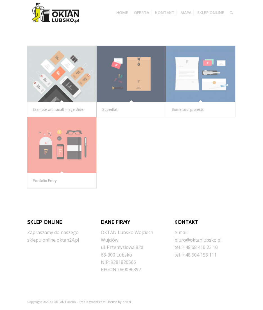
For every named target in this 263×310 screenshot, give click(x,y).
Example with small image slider (59, 109)
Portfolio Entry (45, 180)
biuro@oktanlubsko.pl (197, 240)
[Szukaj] (231, 12)
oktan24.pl (68, 240)
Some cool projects (188, 109)
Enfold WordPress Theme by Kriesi (105, 302)
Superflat (109, 109)
